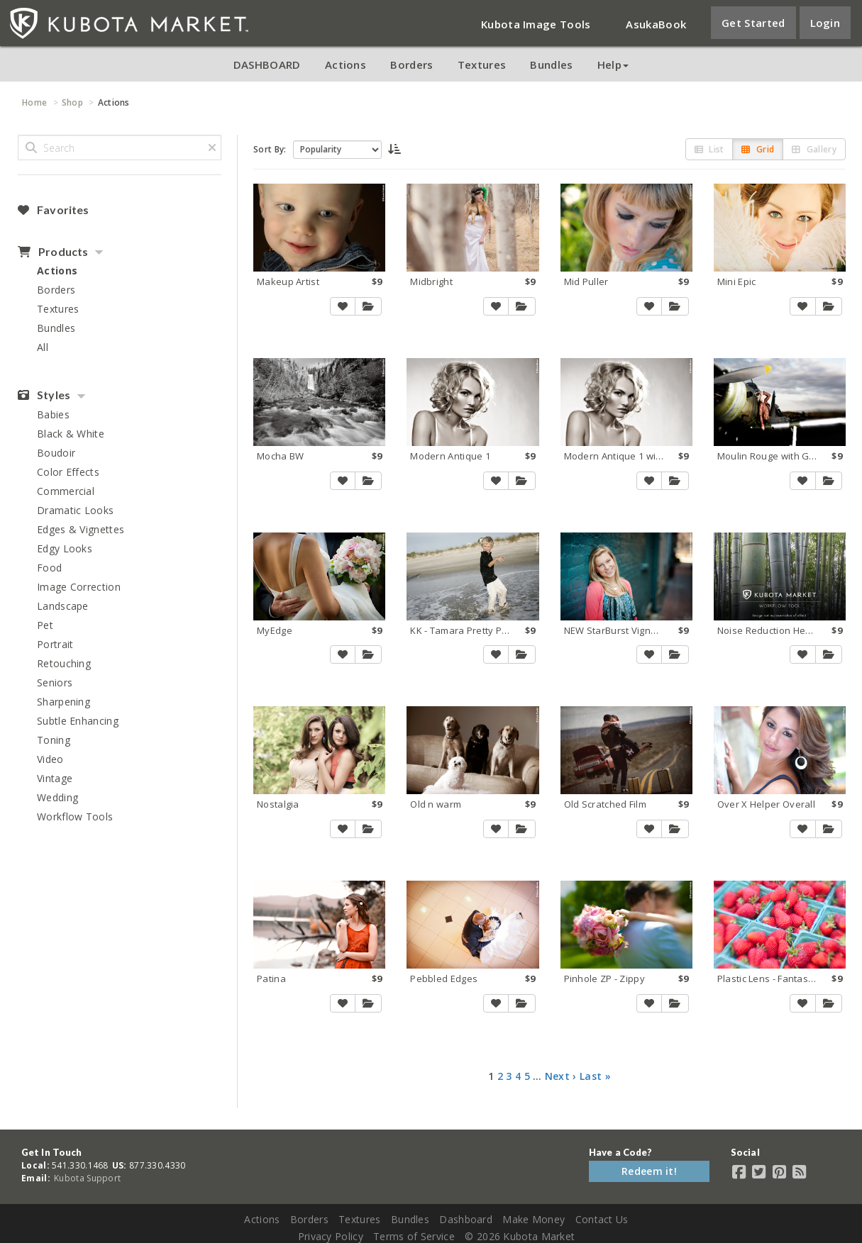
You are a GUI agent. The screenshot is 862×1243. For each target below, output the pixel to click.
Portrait (55, 644)
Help (613, 64)
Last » (595, 1076)
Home (34, 102)
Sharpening (63, 701)
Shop (72, 102)
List (709, 149)
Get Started (753, 23)
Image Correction (79, 586)
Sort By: (269, 149)
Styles (44, 395)
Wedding (57, 797)
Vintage (54, 778)
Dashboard (465, 1219)
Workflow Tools (75, 816)
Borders (411, 64)
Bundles (551, 64)
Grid (757, 149)
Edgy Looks (64, 548)
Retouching (64, 663)
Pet (45, 625)
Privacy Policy (330, 1236)
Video (50, 759)
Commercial (65, 491)
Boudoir (56, 452)
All (42, 347)
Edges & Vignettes (80, 529)
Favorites (53, 210)
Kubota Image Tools (535, 24)
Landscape (63, 606)
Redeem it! (649, 1171)
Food (49, 567)
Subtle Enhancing (77, 721)
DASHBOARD (267, 64)
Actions (345, 64)
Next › (561, 1076)
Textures (482, 64)
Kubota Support (87, 1178)
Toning (53, 740)
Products (53, 251)
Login (825, 23)
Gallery (814, 149)
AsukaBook (656, 24)
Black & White (70, 433)
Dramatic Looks (75, 510)
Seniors (54, 682)
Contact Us (602, 1219)
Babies (53, 414)
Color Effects (68, 472)
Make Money (533, 1219)
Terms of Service (414, 1236)
